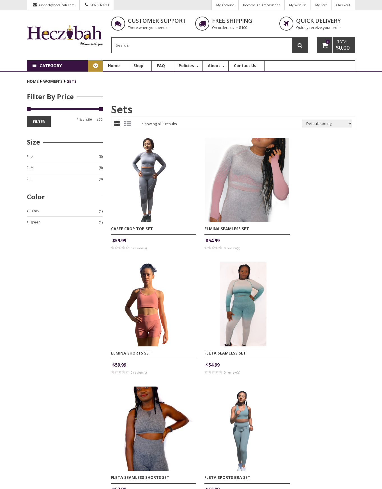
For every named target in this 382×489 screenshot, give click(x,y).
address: (127, 435)
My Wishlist (296, 5)
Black (35, 212)
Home (33, 83)
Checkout (343, 5)
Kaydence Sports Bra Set (327, 295)
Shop (203, 427)
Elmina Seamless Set (196, 201)
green (36, 223)
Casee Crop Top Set (132, 201)
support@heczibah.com (56, 5)
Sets (121, 111)
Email (171, 368)
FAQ (202, 437)
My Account (223, 5)
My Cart (320, 5)
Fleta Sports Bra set (197, 295)
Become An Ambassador (259, 5)
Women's (53, 83)
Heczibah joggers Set (260, 295)
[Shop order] (327, 125)
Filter (39, 122)
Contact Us (208, 447)
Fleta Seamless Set (321, 201)
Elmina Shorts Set (257, 201)
